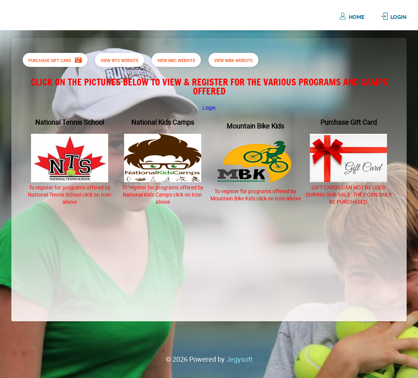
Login (398, 17)
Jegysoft (239, 359)
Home (356, 17)
